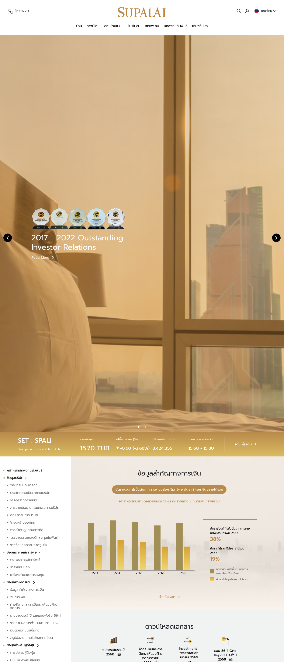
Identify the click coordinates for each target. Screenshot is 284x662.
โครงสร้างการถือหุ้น (24, 500)
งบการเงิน (17, 597)
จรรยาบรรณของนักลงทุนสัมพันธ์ (34, 537)
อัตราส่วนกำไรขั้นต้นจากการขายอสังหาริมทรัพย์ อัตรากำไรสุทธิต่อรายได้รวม (169, 489)
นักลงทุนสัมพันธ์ (175, 26)
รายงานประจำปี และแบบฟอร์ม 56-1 (35, 615)
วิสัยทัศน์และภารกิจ (23, 485)
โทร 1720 (18, 11)
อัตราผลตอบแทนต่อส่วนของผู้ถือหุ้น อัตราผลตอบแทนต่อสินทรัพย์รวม (169, 501)
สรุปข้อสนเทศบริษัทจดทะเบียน (31, 637)
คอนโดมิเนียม (114, 26)
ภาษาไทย (265, 11)
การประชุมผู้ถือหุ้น (22, 652)
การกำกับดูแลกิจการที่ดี (27, 530)
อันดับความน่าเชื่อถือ (24, 630)
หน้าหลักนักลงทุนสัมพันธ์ (24, 470)
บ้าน (79, 26)
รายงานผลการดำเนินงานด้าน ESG (34, 623)
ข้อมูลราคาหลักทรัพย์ (22, 552)
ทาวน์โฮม (93, 26)
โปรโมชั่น (134, 26)
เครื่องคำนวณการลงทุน (27, 574)
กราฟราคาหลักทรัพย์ (25, 559)
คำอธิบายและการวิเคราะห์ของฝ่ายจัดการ (33, 606)
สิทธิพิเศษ (152, 26)
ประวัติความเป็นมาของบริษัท (30, 492)
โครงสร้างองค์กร (22, 522)
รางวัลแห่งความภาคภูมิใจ (28, 545)
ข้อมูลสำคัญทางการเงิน (27, 589)
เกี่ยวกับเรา (200, 26)
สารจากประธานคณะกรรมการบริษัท (34, 507)
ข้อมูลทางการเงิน (20, 582)
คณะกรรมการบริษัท (24, 515)
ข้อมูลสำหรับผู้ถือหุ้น (22, 645)
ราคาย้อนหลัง (20, 567)
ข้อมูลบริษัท (16, 477)
